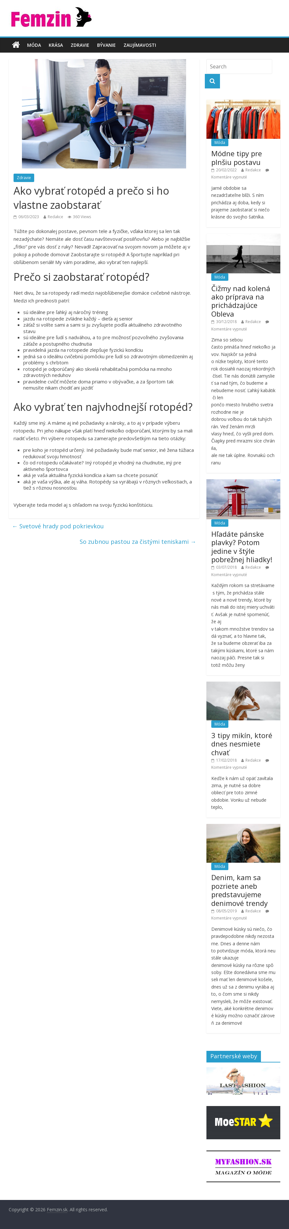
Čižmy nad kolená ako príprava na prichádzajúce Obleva (240, 301)
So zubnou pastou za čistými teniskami (138, 541)
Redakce (55, 216)
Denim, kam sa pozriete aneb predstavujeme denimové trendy (239, 890)
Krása (56, 45)
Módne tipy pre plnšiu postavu (236, 157)
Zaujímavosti (140, 45)
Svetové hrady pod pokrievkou (58, 526)
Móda (34, 45)
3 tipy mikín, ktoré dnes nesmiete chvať (241, 743)
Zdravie (80, 45)
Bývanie (106, 45)
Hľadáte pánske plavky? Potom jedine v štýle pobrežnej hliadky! (241, 546)
